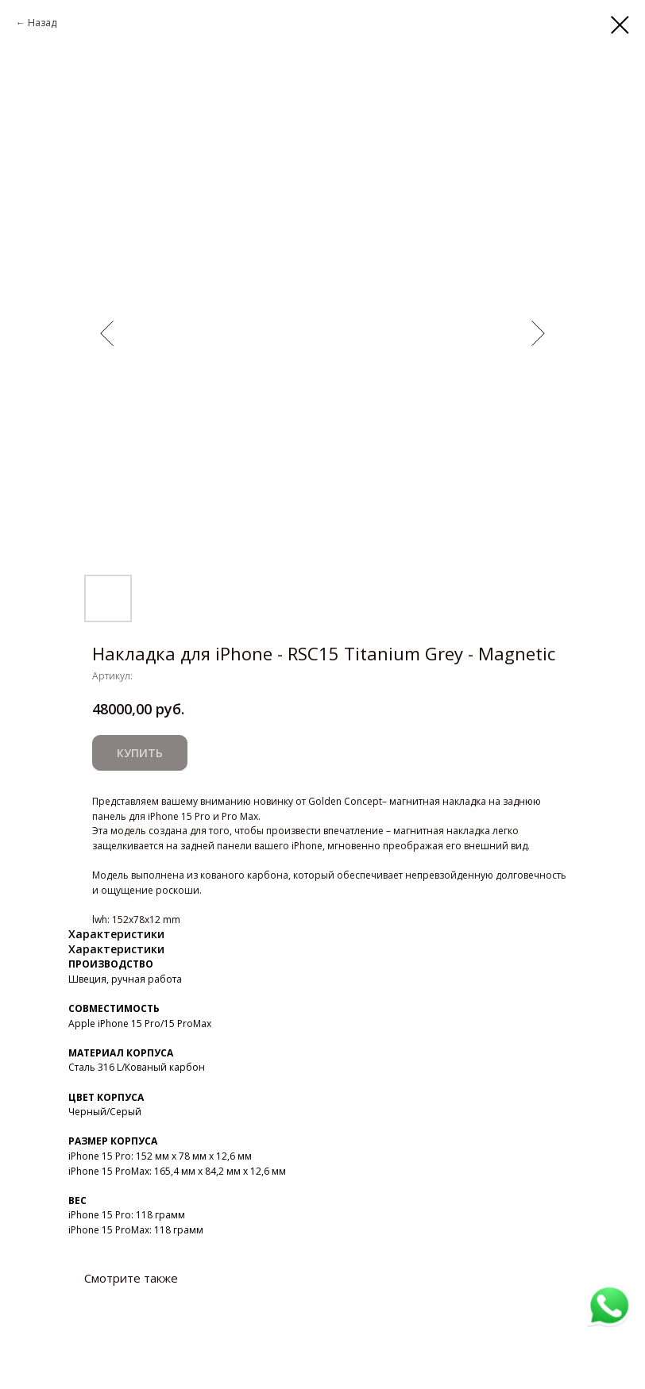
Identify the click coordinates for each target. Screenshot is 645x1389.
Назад (42, 22)
